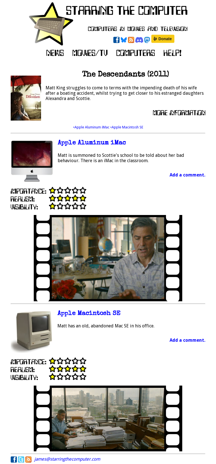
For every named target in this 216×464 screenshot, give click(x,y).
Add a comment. (187, 175)
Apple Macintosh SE (88, 314)
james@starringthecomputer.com (67, 459)
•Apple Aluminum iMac (91, 127)
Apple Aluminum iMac (92, 143)
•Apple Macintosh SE (126, 127)
